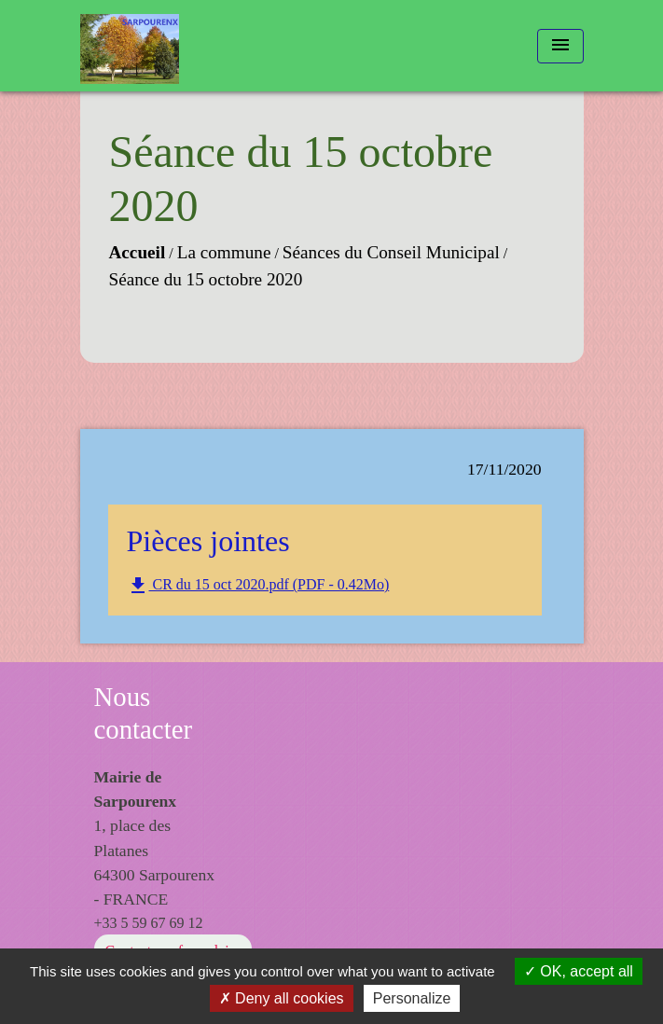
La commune (224, 252)
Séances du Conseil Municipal (391, 252)
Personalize (412, 998)
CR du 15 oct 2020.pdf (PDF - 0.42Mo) (258, 585)
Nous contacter (143, 713)
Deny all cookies (281, 998)
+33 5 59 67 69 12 (148, 923)
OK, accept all (578, 971)
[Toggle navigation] (560, 46)
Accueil (137, 252)
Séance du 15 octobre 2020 (206, 279)
